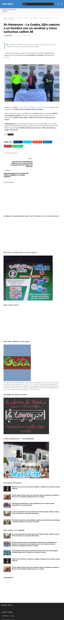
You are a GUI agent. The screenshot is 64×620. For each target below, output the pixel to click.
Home (5, 18)
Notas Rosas (7, 4)
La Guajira (11, 18)
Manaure (7, 57)
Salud (12, 606)
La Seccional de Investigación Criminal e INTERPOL (34, 107)
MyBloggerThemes (29, 617)
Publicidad (5, 606)
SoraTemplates (11, 617)
